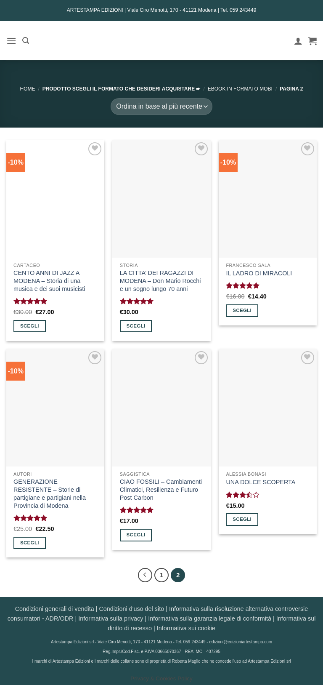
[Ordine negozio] (161, 106)
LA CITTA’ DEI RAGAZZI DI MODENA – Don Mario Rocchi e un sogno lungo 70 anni (160, 280)
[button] (11, 40)
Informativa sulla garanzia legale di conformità (209, 618)
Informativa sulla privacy (110, 618)
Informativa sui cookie (186, 628)
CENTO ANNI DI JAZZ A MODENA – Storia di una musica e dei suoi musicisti (49, 280)
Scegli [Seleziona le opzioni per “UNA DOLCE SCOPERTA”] (242, 519)
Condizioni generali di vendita (54, 608)
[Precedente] (145, 575)
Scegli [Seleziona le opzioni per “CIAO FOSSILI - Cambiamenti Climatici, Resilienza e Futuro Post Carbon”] (136, 534)
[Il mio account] (298, 41)
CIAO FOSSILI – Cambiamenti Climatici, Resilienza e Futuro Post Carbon (161, 489)
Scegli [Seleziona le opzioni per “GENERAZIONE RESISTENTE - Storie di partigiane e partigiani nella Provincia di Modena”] (29, 542)
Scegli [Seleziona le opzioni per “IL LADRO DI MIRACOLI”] (242, 310)
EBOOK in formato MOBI (240, 89)
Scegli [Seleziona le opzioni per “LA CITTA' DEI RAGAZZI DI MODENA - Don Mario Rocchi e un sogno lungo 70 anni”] (136, 325)
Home (27, 89)
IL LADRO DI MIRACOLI (259, 273)
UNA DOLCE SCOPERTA (260, 482)
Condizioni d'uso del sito (131, 608)
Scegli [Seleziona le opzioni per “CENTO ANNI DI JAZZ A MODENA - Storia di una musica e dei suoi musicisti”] (29, 325)
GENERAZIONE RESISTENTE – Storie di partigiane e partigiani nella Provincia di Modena (49, 493)
